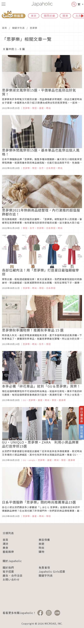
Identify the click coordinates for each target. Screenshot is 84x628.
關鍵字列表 (18, 28)
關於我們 (8, 567)
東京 (33, 16)
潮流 (5, 544)
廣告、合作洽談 (12, 575)
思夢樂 (33, 28)
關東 (65, 16)
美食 (5, 548)
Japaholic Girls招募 (52, 571)
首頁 (4, 28)
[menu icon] (3, 4)
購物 (41, 552)
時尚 (41, 548)
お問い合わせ (11, 579)
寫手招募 (8, 571)
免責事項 (44, 567)
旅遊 (41, 544)
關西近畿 (49, 16)
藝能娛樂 (8, 552)
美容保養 (44, 540)
